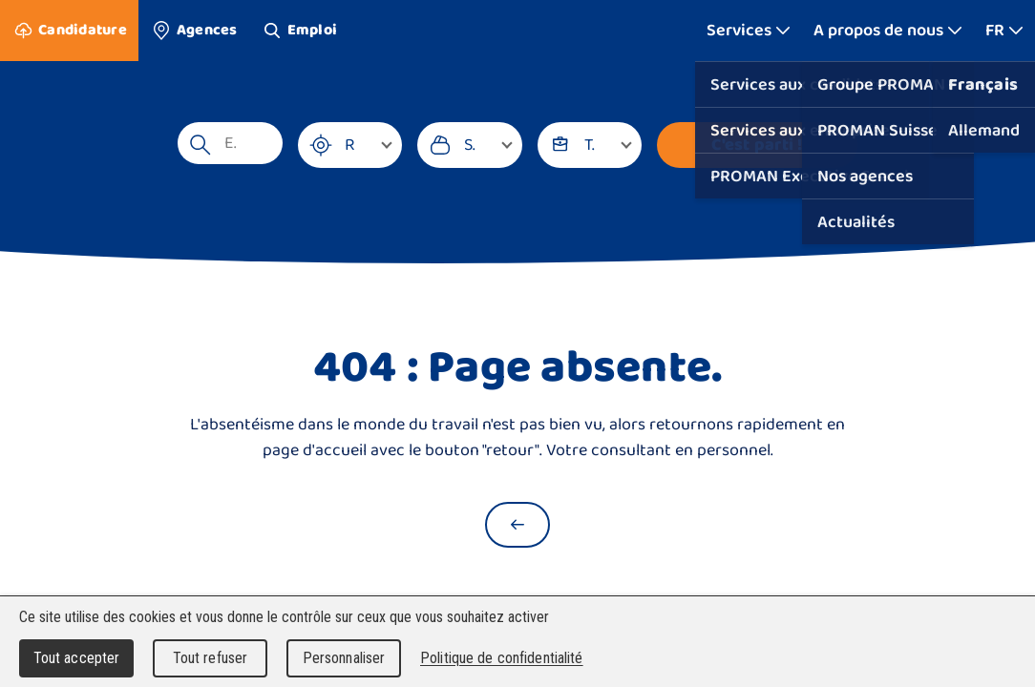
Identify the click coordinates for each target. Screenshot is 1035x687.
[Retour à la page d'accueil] (517, 525)
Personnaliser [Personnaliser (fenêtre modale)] (344, 658)
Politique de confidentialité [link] (501, 658)
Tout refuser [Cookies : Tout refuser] (210, 658)
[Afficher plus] (748, 30)
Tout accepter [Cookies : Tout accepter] (76, 658)
